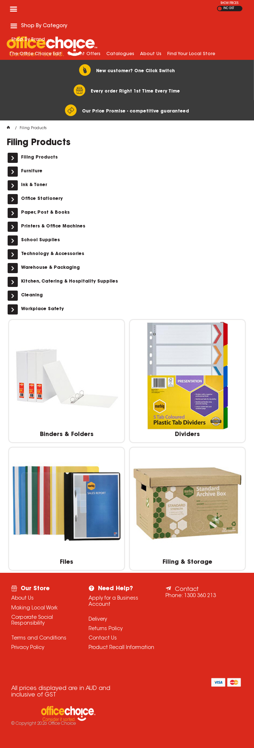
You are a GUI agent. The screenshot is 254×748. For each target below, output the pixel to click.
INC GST (229, 8)
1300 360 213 (200, 596)
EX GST (220, 9)
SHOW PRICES (229, 3)
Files (66, 562)
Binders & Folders (67, 434)
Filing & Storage (187, 562)
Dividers (187, 434)
